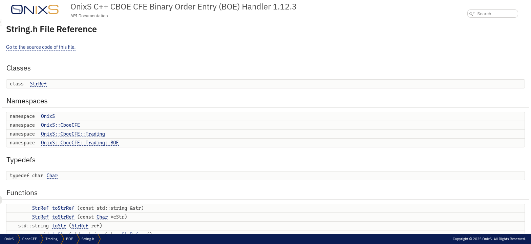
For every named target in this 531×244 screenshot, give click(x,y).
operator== (471, 149)
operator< (470, 224)
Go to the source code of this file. (125, 47)
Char (137, 175)
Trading (51, 239)
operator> (470, 231)
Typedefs (464, 75)
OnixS (133, 116)
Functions (464, 90)
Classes (462, 22)
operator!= (470, 157)
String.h (88, 239)
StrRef (122, 83)
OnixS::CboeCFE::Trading (158, 134)
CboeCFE (29, 239)
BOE (69, 239)
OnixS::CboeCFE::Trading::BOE (165, 142)
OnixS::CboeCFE (145, 125)
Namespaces (467, 37)
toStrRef (148, 208)
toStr (144, 225)
